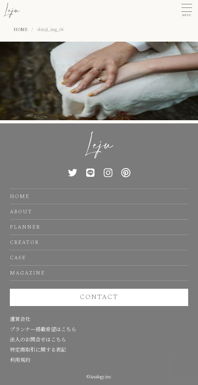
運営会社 (20, 319)
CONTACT (99, 297)
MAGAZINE (27, 273)
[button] (186, 10)
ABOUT (21, 212)
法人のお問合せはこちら (38, 339)
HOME (20, 196)
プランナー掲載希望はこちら (43, 329)
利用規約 (20, 359)
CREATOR (24, 242)
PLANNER (25, 227)
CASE (18, 258)
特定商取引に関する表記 (38, 349)
